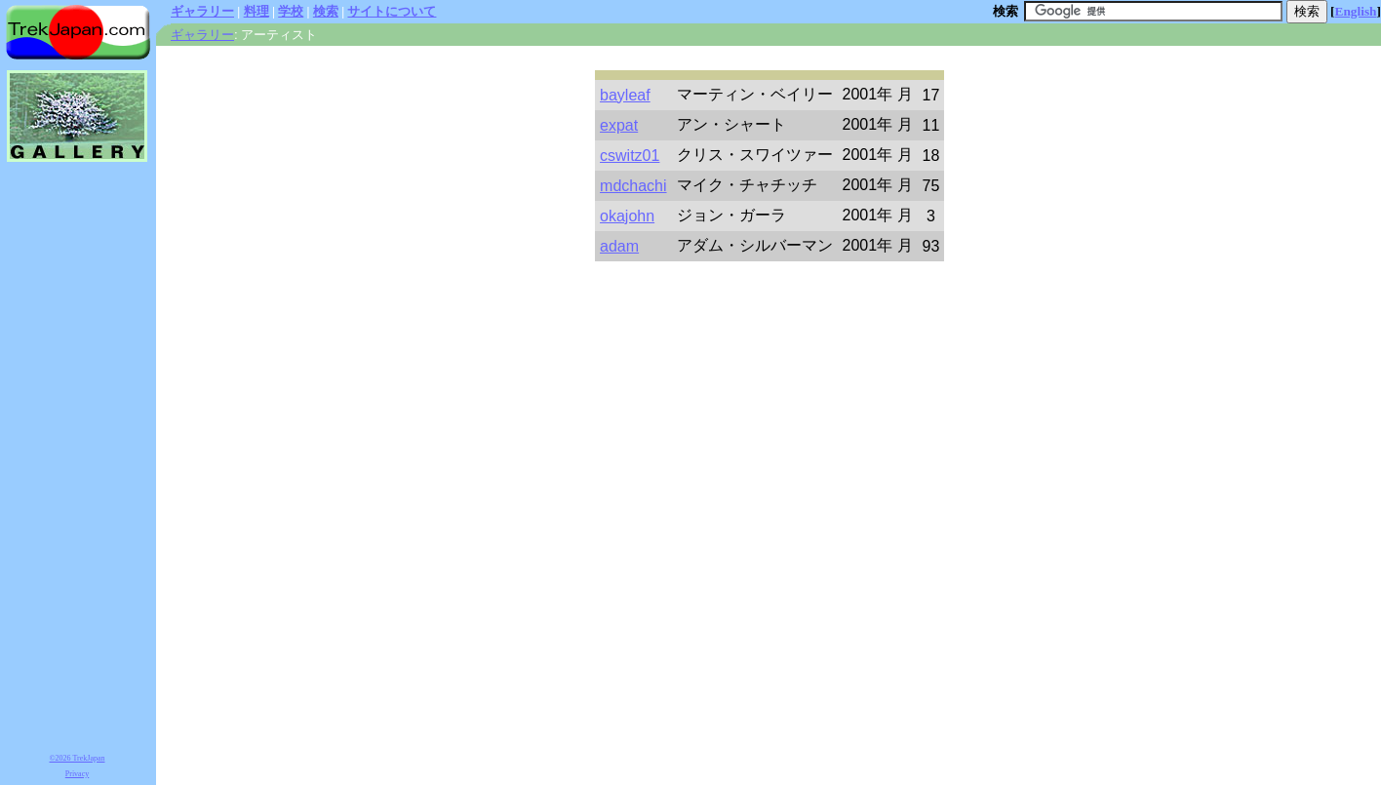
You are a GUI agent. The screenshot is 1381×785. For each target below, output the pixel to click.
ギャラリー (202, 11)
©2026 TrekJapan (77, 758)
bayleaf (625, 95)
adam (619, 246)
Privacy (77, 773)
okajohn (627, 216)
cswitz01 (629, 155)
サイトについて (391, 11)
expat (619, 125)
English (1356, 11)
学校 (290, 11)
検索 (325, 11)
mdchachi (633, 185)
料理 (256, 11)
